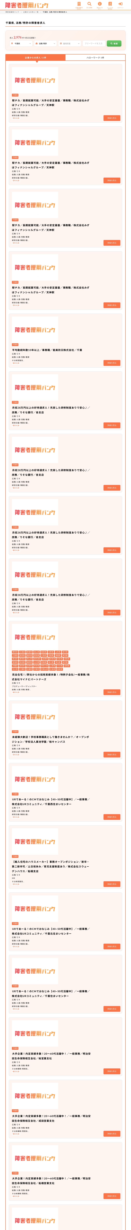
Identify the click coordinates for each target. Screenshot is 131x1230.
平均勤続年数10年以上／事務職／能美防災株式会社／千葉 (77, 215)
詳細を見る (112, 91)
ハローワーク (95, 57)
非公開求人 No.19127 (54, 1089)
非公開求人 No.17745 (54, 1027)
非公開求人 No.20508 (54, 1123)
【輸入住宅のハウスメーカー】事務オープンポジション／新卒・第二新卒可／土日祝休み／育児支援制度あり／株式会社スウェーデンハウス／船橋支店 (79, 517)
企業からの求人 (35, 57)
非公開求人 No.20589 (54, 1058)
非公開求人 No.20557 (54, 979)
